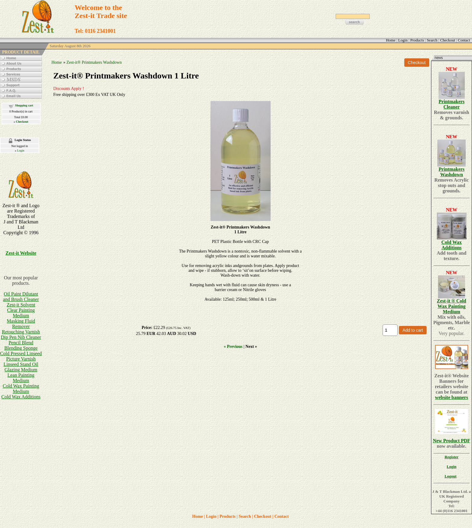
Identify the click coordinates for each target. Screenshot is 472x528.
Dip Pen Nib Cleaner (21, 337)
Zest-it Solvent (21, 304)
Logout (451, 476)
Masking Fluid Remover (21, 323)
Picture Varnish (21, 358)
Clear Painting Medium (21, 313)
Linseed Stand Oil (21, 364)
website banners (451, 397)
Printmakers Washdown (451, 172)
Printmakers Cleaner (451, 104)
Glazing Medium (21, 369)
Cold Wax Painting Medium (21, 388)
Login (20, 150)
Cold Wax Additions (21, 396)
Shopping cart (24, 105)
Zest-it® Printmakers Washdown (94, 62)
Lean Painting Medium (21, 378)
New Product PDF (451, 440)
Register (451, 457)
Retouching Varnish (21, 331)
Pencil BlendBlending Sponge (21, 345)
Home (56, 62)
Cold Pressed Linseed (21, 353)
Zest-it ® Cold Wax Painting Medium (451, 306)
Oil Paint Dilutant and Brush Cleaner (21, 296)
